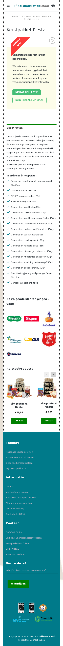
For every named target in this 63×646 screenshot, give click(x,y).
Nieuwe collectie (26, 92)
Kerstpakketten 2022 (30, 16)
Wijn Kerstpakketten (16, 469)
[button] (53, 374)
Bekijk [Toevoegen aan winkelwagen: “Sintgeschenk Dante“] (19, 421)
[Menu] (9, 5)
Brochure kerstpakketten (37, 18)
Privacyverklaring (15, 509)
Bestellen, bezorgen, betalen (21, 498)
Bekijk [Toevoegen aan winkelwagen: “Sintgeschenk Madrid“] (49, 420)
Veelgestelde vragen (17, 492)
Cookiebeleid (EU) (15, 514)
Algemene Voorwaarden (19, 503)
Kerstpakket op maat (29, 100)
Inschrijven (18, 584)
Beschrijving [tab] (15, 128)
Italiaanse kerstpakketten (19, 452)
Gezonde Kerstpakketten (19, 463)
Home (15, 16)
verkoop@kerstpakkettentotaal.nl (30, 82)
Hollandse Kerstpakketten (20, 458)
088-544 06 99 (14, 532)
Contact (10, 487)
